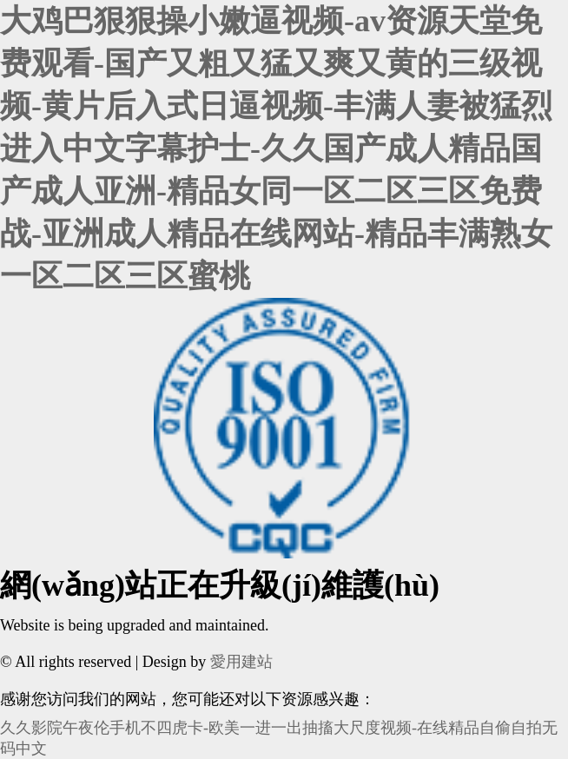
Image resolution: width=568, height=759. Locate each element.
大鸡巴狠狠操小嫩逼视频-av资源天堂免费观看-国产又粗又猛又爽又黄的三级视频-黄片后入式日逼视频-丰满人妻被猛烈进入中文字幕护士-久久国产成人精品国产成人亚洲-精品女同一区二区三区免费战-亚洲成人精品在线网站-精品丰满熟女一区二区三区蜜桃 (276, 148)
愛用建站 (241, 661)
